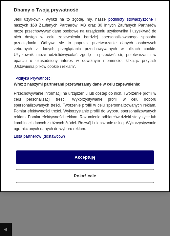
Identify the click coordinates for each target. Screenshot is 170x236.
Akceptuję (84, 157)
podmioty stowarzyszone (130, 19)
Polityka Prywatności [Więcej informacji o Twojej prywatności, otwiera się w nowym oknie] (33, 78)
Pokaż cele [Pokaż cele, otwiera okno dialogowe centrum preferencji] (85, 175)
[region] (85, 96)
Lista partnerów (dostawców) (39, 136)
